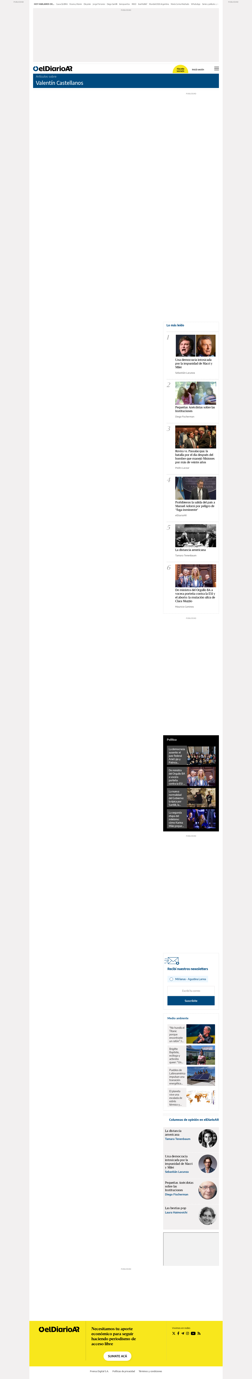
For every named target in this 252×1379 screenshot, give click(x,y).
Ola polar (87, 4)
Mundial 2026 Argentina (159, 4)
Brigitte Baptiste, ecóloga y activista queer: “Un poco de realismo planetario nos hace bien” (175, 1055)
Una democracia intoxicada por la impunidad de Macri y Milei (193, 363)
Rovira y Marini (76, 4)
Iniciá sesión (198, 69)
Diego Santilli (112, 4)
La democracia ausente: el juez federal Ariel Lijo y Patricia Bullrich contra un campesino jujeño (177, 756)
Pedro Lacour (182, 467)
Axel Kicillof (142, 4)
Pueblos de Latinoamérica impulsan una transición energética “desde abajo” (177, 1076)
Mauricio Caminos (184, 606)
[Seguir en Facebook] (178, 1333)
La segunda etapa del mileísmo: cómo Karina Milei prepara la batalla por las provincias (176, 819)
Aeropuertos (124, 4)
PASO (134, 4)
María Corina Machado (180, 4)
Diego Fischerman (184, 416)
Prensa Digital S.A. (99, 1371)
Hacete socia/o (180, 70)
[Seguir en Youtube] (193, 1333)
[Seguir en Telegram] (182, 1333)
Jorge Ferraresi (99, 4)
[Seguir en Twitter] (173, 1333)
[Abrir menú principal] (216, 68)
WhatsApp (195, 4)
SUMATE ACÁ (117, 1356)
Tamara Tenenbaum (185, 555)
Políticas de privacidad (123, 1371)
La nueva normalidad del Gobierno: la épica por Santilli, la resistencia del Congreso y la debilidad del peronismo (176, 798)
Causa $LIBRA (62, 4)
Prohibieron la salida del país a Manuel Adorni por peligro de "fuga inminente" (195, 506)
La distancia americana (190, 549)
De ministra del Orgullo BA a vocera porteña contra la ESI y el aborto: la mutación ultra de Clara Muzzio (177, 777)
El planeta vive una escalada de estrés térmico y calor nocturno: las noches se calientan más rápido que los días (177, 1098)
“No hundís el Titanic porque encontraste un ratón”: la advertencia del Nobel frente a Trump (176, 1034)
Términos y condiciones (150, 1371)
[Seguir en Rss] (199, 1333)
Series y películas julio (210, 4)
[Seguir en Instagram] (187, 1333)
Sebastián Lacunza (185, 372)
